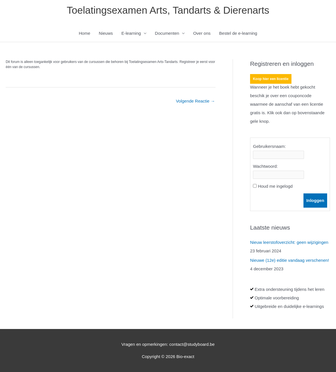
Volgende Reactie (195, 101)
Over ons (202, 33)
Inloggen (315, 200)
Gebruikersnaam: (269, 146)
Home (84, 33)
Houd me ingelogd (275, 186)
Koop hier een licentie (271, 79)
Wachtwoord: (265, 166)
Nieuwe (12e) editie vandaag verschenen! (289, 260)
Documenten (167, 33)
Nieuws (106, 33)
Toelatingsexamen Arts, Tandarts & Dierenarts (168, 10)
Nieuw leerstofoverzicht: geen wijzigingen (289, 242)
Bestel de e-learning (238, 33)
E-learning (131, 33)
